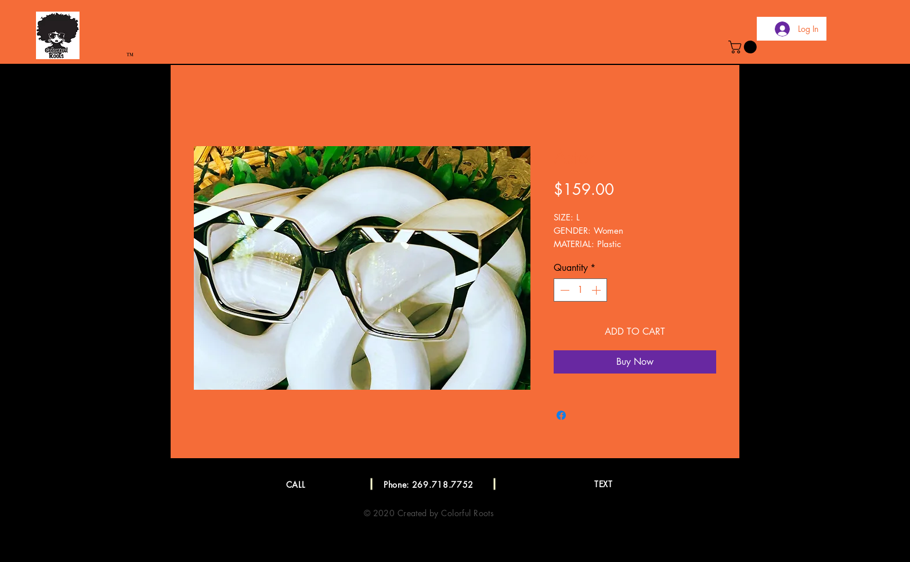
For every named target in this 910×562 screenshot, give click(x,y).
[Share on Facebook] (561, 415)
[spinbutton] (580, 290)
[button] (744, 47)
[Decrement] (563, 290)
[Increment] (597, 290)
